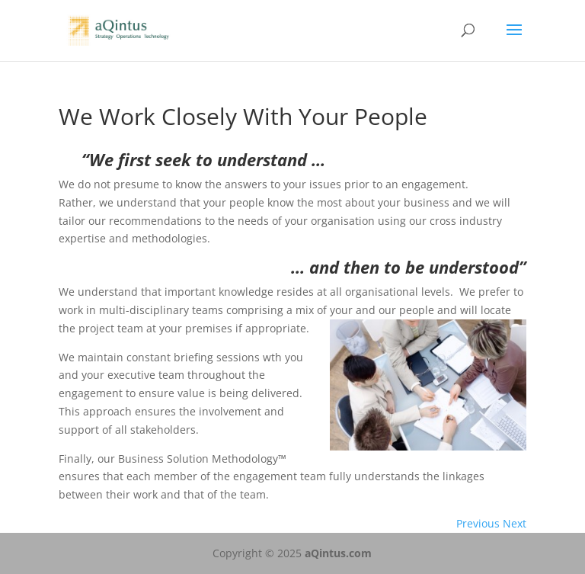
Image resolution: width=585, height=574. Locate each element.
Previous (478, 523)
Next (514, 523)
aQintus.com (338, 553)
